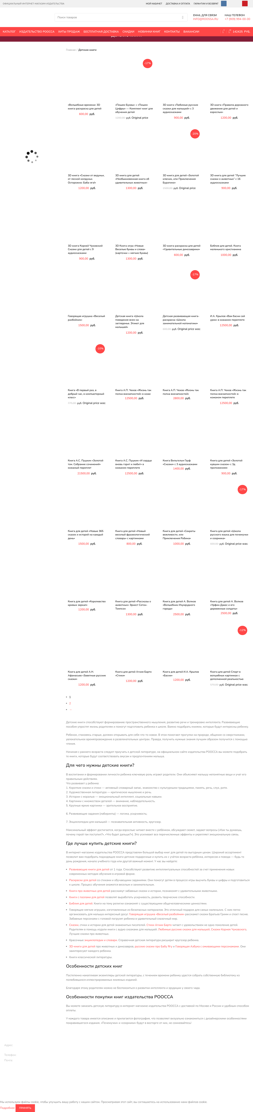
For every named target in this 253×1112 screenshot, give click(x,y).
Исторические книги (179, 1043)
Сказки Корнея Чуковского (228, 929)
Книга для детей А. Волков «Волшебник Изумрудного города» (179, 605)
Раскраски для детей (82, 880)
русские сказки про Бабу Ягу (153, 946)
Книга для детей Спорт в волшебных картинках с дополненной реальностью (227, 675)
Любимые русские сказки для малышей (184, 929)
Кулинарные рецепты (138, 1068)
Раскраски (85, 1079)
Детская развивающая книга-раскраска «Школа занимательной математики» (181, 319)
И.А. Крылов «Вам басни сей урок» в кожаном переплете (227, 318)
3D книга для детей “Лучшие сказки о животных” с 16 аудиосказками (228, 179)
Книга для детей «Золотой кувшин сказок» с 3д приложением (226, 464)
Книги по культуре (136, 1074)
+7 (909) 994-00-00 (30, 1055)
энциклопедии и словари (100, 940)
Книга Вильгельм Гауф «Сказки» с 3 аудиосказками (180, 462)
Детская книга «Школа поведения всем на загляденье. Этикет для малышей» (129, 321)
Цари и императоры (179, 1072)
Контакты (219, 1055)
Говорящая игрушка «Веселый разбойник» (156, 914)
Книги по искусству (178, 1060)
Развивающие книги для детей (89, 869)
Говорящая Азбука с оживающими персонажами (207, 946)
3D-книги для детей (82, 946)
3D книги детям (88, 1061)
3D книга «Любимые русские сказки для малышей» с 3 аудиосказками (180, 108)
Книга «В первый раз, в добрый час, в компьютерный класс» (86, 393)
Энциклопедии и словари (182, 1079)
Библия (171, 1066)
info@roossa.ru (23, 1060)
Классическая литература (140, 1055)
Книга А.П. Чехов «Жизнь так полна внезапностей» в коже (133, 392)
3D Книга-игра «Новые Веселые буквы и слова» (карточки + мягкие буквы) (131, 249)
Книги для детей (89, 1043)
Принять (25, 1108)
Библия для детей (80, 903)
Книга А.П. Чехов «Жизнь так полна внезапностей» (181, 392)
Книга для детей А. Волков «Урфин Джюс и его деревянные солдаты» (226, 605)
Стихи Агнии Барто (159, 925)
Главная (71, 50)
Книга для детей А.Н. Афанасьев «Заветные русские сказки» (87, 675)
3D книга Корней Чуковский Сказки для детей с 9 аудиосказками (85, 249)
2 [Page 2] (70, 703)
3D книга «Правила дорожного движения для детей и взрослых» (229, 108)
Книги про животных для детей (89, 891)
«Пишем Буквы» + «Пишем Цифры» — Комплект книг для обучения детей (134, 108)
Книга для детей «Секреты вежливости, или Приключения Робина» (179, 534)
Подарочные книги (136, 1043)
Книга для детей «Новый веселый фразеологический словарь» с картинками (132, 534)
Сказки (73, 925)
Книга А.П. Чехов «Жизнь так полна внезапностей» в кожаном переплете (228, 393)
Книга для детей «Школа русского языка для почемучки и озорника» (229, 534)
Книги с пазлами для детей (86, 897)
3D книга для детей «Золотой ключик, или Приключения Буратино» (181, 179)
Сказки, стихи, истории (93, 1055)
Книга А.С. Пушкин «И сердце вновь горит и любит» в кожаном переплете (133, 464)
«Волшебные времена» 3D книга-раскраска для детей (84, 106)
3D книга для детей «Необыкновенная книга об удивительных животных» (132, 179)
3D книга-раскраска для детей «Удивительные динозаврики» (181, 247)
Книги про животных (91, 1049)
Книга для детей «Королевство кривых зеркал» (87, 603)
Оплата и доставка (224, 1049)
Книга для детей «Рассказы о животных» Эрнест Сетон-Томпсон (133, 605)
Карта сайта (220, 1061)
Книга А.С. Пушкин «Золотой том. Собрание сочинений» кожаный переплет (85, 464)
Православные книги (138, 1061)
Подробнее (7, 1108)
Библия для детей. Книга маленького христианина (225, 247)
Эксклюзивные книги (138, 1049)
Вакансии (219, 1043)
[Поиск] (121, 17)
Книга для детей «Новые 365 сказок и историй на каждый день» (85, 534)
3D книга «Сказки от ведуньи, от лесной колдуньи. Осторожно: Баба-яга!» (86, 179)
